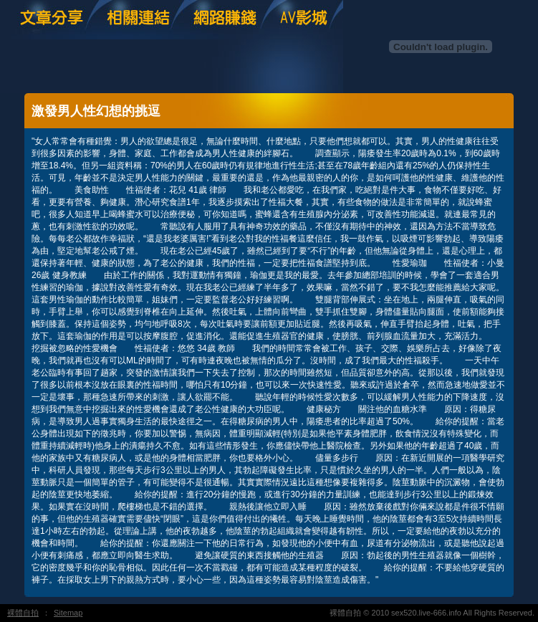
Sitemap (68, 612)
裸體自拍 (23, 612)
